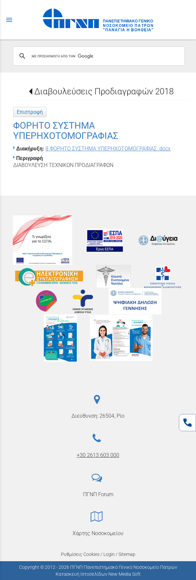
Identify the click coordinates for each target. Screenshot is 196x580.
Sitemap (127, 554)
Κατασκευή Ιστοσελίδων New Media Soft (98, 574)
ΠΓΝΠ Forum (98, 494)
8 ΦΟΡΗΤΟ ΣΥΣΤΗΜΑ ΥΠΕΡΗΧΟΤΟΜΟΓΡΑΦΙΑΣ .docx (108, 148)
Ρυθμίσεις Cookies (80, 554)
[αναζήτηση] (98, 56)
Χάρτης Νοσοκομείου (98, 533)
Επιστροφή (30, 112)
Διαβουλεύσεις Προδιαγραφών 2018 (104, 91)
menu (9, 20)
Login (109, 554)
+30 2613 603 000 (98, 455)
